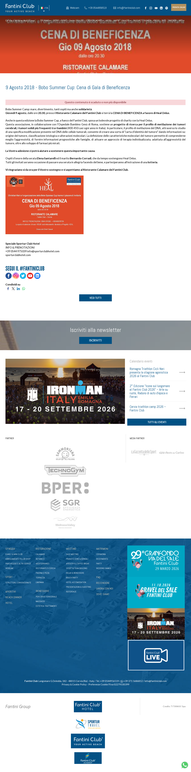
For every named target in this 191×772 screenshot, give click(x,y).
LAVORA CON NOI (104, 589)
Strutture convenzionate (18, 583)
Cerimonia (101, 555)
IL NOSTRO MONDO (95, 20)
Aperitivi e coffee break (77, 564)
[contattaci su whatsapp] (185, 764)
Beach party (72, 578)
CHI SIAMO (45, 20)
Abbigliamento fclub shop (17, 560)
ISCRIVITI (95, 340)
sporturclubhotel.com (18, 255)
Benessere (42, 592)
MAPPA (116, 20)
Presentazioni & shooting (78, 588)
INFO (181, 20)
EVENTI (64, 20)
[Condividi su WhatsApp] (23, 288)
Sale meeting (72, 555)
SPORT (56, 20)
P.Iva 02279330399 (118, 685)
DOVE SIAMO (102, 595)
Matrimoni (102, 549)
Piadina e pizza (42, 574)
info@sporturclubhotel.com (43, 251)
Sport (9, 578)
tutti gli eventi (157, 423)
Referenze (71, 592)
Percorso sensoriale (46, 597)
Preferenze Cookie (98, 685)
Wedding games (103, 569)
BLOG (164, 20)
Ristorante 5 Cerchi (45, 569)
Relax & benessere (75, 574)
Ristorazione (43, 549)
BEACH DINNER (13, 598)
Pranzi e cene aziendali (77, 560)
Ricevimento (102, 560)
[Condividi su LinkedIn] (18, 288)
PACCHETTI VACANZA (142, 20)
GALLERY (126, 20)
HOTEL (109, 20)
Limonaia (40, 583)
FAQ (98, 578)
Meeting (71, 549)
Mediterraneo (42, 564)
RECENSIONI (102, 584)
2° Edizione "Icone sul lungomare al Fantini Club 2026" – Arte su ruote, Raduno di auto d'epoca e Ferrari (150, 391)
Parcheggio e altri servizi (18, 564)
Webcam (74, 8)
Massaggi (40, 602)
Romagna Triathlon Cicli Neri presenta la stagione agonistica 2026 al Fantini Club (149, 372)
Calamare (40, 555)
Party (99, 564)
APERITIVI (10, 592)
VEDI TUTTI (96, 298)
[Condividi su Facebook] (8, 288)
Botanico (40, 560)
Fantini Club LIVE (76, 20)
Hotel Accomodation (76, 583)
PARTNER (172, 20)
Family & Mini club (13, 555)
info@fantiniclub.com (128, 8)
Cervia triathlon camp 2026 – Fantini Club (148, 409)
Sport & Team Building (76, 569)
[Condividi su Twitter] (13, 288)
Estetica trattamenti (46, 607)
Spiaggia (10, 549)
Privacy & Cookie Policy (74, 685)
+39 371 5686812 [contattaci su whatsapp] (132, 682)
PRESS (156, 20)
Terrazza (40, 578)
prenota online (178, 7)
